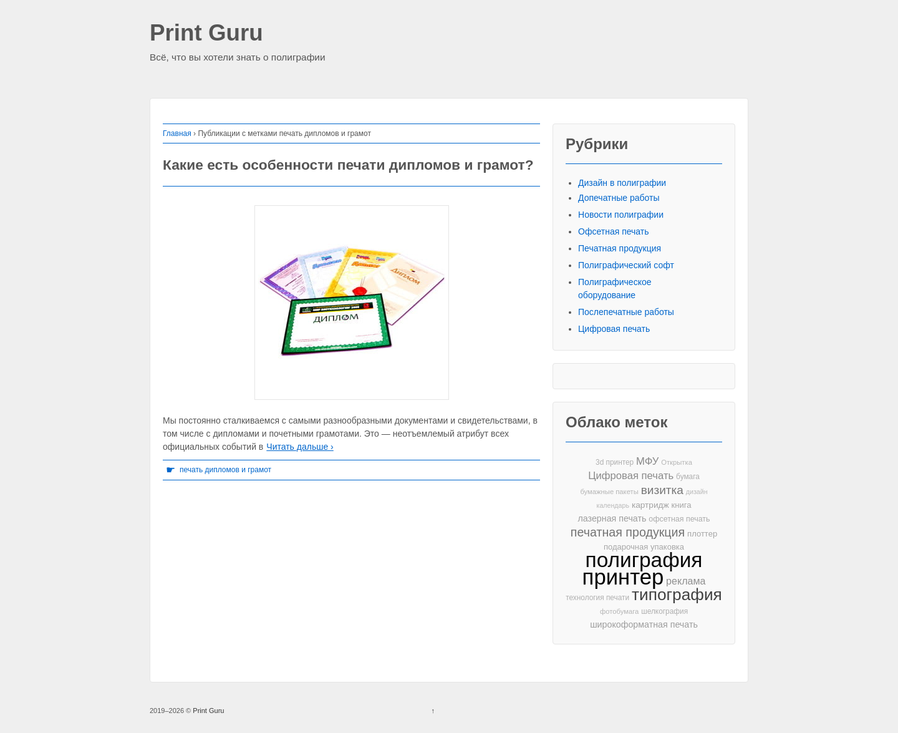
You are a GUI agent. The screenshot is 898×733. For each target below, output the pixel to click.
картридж (650, 505)
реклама (685, 580)
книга (682, 505)
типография (677, 594)
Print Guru (206, 33)
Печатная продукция (619, 248)
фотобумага (619, 611)
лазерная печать (611, 518)
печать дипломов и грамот (225, 469)
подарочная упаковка (644, 546)
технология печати (597, 597)
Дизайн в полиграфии (622, 183)
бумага (688, 476)
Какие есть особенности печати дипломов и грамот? (348, 165)
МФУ (647, 461)
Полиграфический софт (626, 265)
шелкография (664, 611)
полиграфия (644, 559)
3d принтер (615, 462)
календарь (613, 505)
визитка (662, 490)
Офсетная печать (613, 231)
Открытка (676, 462)
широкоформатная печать (644, 624)
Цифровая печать (614, 329)
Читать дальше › (299, 447)
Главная (177, 133)
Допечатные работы (619, 198)
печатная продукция (628, 532)
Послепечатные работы (626, 312)
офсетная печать (679, 519)
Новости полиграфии (621, 215)
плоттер (702, 533)
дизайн (697, 491)
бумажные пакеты (609, 491)
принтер (623, 577)
